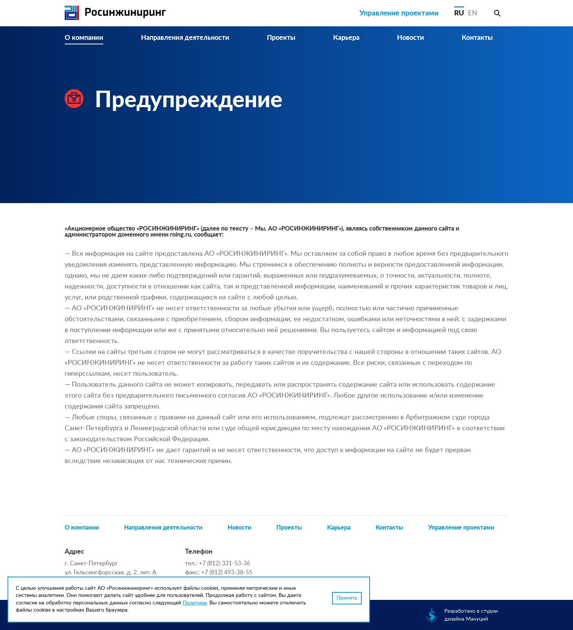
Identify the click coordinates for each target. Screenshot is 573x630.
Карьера (346, 38)
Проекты (281, 38)
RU (459, 13)
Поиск (497, 13)
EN (473, 13)
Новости (410, 38)
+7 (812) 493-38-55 (226, 572)
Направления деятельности (185, 38)
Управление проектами (398, 13)
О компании (84, 38)
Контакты (477, 38)
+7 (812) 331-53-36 (224, 563)
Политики (195, 603)
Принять (347, 598)
